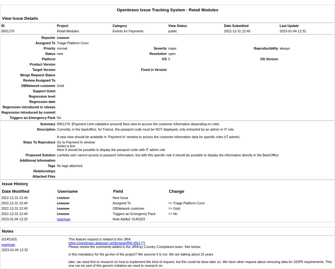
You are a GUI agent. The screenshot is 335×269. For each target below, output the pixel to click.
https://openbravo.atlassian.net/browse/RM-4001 (105, 243)
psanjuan (64, 219)
